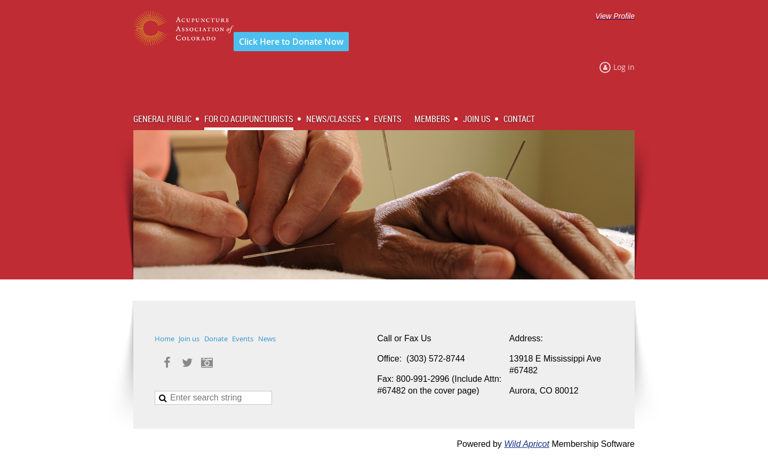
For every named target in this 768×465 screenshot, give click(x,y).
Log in (624, 67)
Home (164, 338)
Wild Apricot (526, 443)
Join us (189, 338)
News (267, 338)
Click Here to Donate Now (291, 41)
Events (242, 338)
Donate (216, 338)
